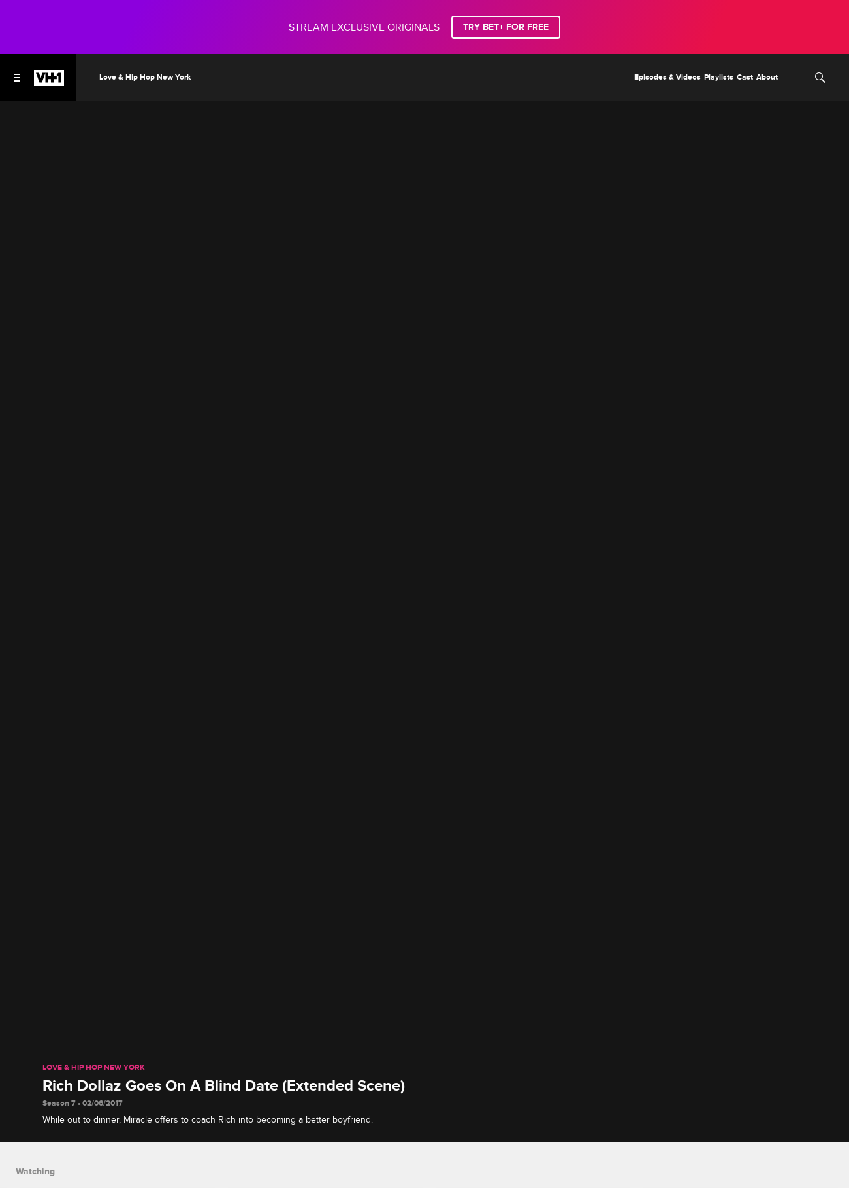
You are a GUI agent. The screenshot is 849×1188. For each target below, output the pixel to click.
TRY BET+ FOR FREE (506, 27)
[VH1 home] (49, 82)
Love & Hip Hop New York (93, 1067)
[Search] (820, 77)
